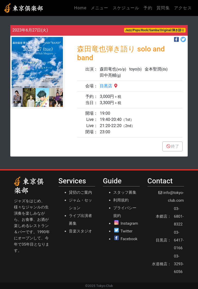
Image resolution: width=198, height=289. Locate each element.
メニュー (100, 7)
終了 (172, 146)
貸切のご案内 (80, 192)
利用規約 (121, 200)
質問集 (163, 7)
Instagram (129, 223)
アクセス (183, 7)
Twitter (126, 231)
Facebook (129, 239)
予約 (147, 7)
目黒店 (109, 85)
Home (81, 7)
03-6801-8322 (179, 216)
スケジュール (126, 7)
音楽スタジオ (80, 231)
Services (72, 181)
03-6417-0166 (179, 240)
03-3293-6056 (179, 264)
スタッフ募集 (124, 192)
